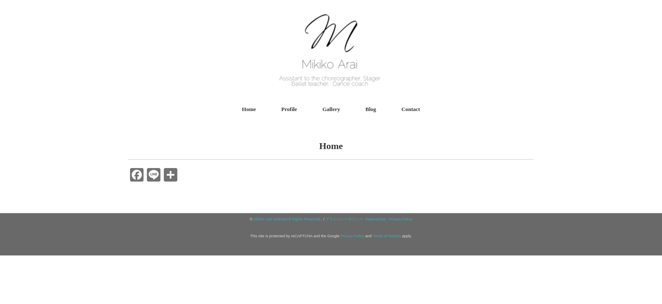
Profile (289, 109)
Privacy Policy (400, 219)
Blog (371, 109)
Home (249, 109)
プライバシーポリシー (344, 219)
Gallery (331, 109)
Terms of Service (387, 236)
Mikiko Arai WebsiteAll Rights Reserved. (287, 219)
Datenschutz (376, 219)
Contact (411, 109)
